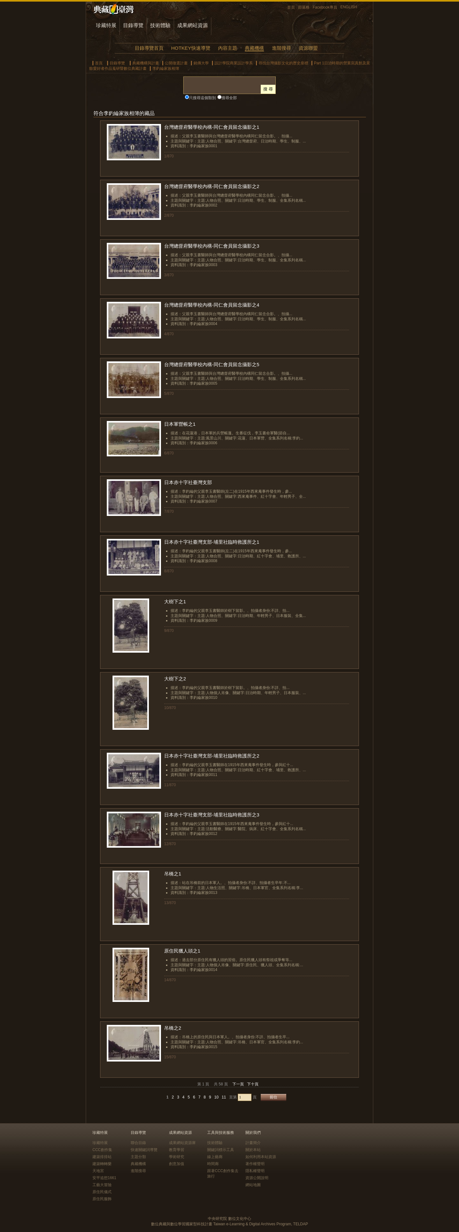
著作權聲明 (255, 1164)
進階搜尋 (281, 48)
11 (224, 1097)
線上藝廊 (214, 1157)
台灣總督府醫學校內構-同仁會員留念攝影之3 (211, 246)
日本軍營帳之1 (179, 424)
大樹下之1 (175, 601)
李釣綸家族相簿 (165, 68)
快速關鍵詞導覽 (144, 1150)
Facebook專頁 (325, 7)
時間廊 (213, 1164)
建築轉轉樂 (102, 1164)
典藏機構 (254, 48)
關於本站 (253, 1150)
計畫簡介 (253, 1143)
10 (216, 1097)
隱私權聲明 (255, 1171)
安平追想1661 (104, 1178)
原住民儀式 (102, 1192)
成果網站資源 (192, 25)
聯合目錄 (138, 1143)
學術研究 (176, 1157)
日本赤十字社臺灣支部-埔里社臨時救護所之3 (211, 814)
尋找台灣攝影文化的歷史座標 (283, 63)
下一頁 (238, 1084)
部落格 (304, 7)
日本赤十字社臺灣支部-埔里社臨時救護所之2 (211, 755)
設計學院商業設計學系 (234, 63)
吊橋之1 (172, 873)
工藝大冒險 (102, 1185)
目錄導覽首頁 (149, 48)
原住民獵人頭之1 (182, 950)
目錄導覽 (133, 25)
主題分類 (138, 1157)
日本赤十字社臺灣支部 (188, 482)
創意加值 (176, 1164)
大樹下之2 (175, 678)
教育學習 (176, 1150)
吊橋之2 (172, 1028)
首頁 (291, 7)
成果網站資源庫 (182, 1143)
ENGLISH (348, 7)
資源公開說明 (256, 1178)
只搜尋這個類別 (202, 98)
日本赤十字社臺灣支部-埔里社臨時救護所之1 (211, 542)
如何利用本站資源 (260, 1157)
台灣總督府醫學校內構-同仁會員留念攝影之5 (211, 364)
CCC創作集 (102, 1150)
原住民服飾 (102, 1199)
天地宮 (98, 1171)
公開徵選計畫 (176, 63)
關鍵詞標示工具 (220, 1150)
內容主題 (227, 48)
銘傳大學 (201, 63)
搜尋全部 (229, 98)
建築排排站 (102, 1157)
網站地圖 (253, 1185)
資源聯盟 (308, 48)
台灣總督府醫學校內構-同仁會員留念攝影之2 (211, 186)
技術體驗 (160, 25)
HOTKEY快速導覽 (190, 48)
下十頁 (253, 1084)
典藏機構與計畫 (145, 63)
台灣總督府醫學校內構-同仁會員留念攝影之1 (211, 127)
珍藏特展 (106, 25)
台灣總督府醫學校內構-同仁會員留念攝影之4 (211, 305)
